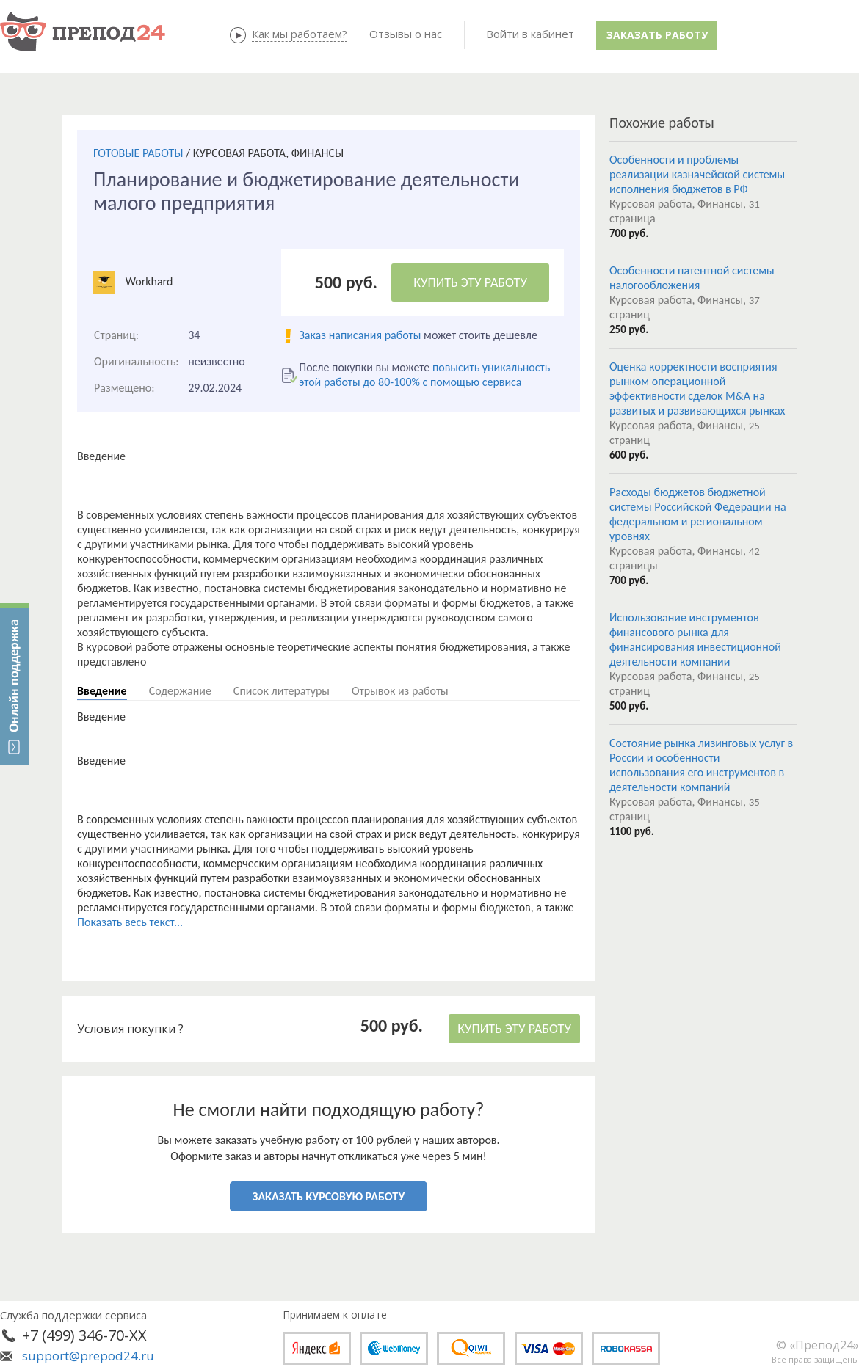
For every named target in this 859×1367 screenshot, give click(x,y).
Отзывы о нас (405, 33)
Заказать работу (657, 35)
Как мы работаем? (299, 33)
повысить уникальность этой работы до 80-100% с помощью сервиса (424, 374)
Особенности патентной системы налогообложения (692, 277)
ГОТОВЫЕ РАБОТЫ (138, 153)
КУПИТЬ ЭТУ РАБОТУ (470, 282)
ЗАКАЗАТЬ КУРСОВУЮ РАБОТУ (329, 1196)
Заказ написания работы (360, 335)
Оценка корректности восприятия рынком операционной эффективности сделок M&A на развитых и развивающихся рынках (697, 389)
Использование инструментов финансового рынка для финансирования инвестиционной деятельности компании (695, 639)
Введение (102, 691)
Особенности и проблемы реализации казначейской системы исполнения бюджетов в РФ (697, 174)
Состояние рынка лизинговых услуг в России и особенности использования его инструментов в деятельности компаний (701, 765)
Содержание (180, 691)
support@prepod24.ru (88, 1355)
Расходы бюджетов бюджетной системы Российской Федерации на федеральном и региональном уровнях (697, 514)
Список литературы (281, 691)
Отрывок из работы (400, 691)
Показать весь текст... (130, 922)
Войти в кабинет (530, 33)
